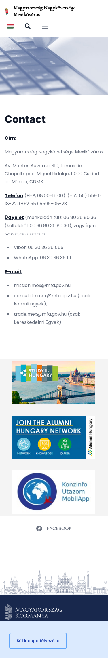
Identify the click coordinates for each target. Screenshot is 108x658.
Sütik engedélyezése (38, 641)
